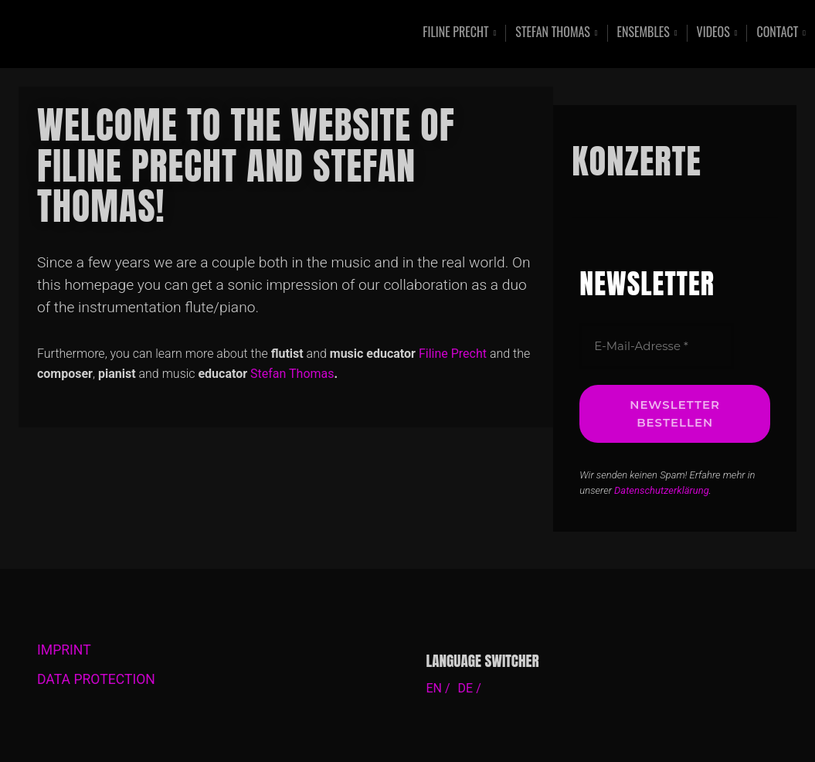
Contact (777, 33)
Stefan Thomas (552, 33)
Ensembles (643, 33)
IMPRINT (64, 650)
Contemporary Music (163, 34)
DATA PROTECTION (96, 679)
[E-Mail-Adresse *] (656, 346)
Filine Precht (456, 33)
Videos (713, 33)
